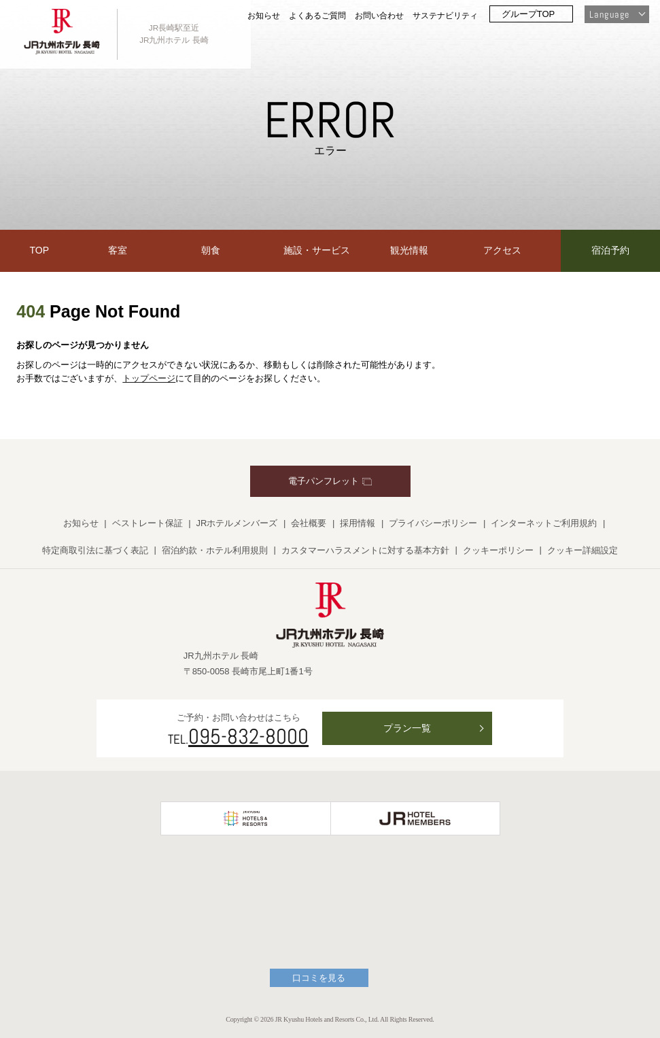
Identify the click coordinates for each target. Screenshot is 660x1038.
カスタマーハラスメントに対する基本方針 (365, 550)
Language (609, 14)
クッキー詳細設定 (582, 550)
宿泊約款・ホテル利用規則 (215, 550)
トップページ (148, 378)
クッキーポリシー (498, 550)
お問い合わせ (379, 15)
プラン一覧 (407, 728)
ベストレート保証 (147, 523)
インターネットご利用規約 (544, 523)
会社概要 (308, 523)
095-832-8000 (248, 736)
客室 (117, 250)
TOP (40, 250)
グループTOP (528, 14)
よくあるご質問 (317, 15)
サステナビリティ (445, 15)
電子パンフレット (330, 481)
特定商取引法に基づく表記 (95, 550)
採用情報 (357, 523)
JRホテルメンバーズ (237, 523)
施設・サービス (316, 250)
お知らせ (263, 15)
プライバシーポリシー (433, 523)
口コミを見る (318, 978)
